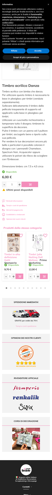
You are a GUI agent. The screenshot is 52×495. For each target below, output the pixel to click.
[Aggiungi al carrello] (29, 184)
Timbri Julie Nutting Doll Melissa (36, 257)
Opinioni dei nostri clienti (14, 219)
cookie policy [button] (7, 22)
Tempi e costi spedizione (26, 326)
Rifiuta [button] (14, 51)
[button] (48, 4)
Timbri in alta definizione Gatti (12, 257)
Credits (43, 491)
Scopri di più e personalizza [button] (26, 57)
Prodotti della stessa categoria (22, 228)
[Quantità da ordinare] (11, 184)
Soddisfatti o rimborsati (13, 214)
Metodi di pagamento (12, 210)
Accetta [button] (37, 51)
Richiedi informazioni (12, 201)
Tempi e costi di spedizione (14, 205)
